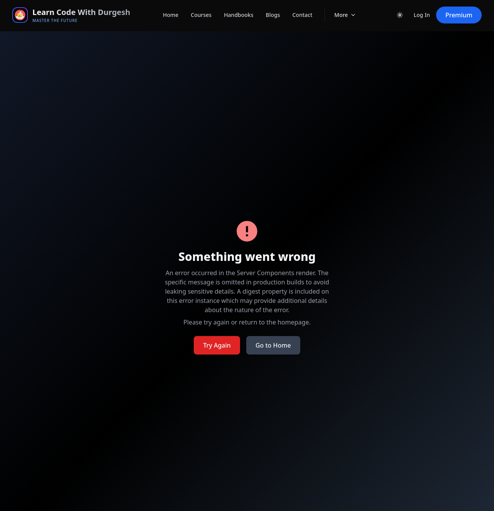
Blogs (273, 9)
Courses (201, 9)
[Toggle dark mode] (400, 9)
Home (170, 9)
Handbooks (238, 9)
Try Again (216, 345)
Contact (302, 9)
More (345, 10)
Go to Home (273, 345)
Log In (422, 9)
